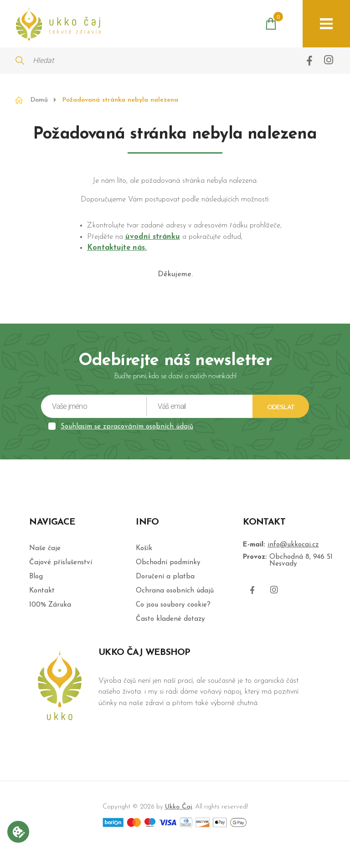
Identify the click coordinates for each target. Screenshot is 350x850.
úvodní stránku (152, 237)
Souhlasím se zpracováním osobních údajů (127, 426)
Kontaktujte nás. (117, 248)
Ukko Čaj (178, 807)
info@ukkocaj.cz (293, 544)
